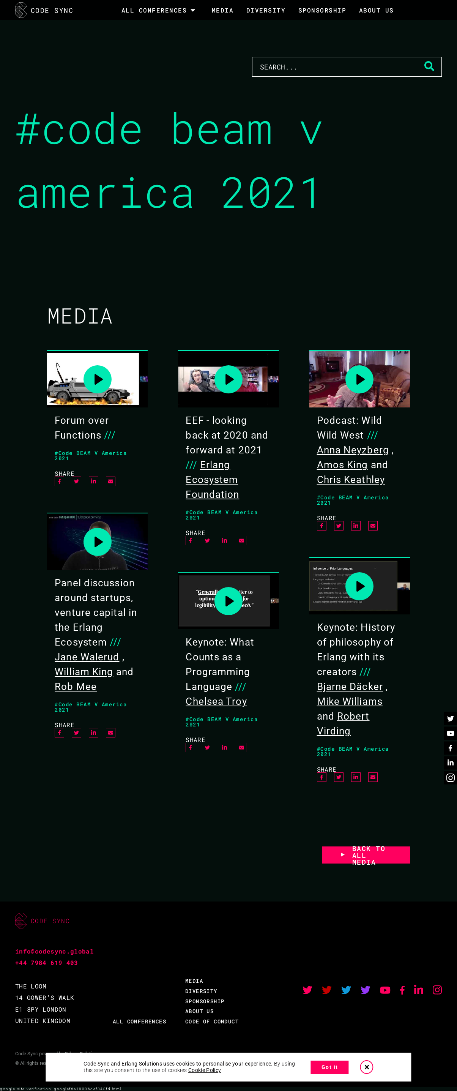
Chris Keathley (351, 479)
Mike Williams (350, 701)
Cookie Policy (204, 1070)
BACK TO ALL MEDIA (369, 855)
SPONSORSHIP (322, 10)
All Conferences (154, 10)
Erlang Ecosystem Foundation (212, 479)
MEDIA (223, 10)
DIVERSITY (266, 10)
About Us (376, 10)
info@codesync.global (54, 951)
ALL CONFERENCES (139, 1021)
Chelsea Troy (216, 701)
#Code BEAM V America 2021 (91, 455)
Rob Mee (76, 686)
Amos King (342, 465)
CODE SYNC (44, 10)
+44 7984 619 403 (46, 962)
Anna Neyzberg (353, 450)
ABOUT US (199, 1011)
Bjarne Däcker (350, 686)
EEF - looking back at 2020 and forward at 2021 (227, 435)
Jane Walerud (87, 657)
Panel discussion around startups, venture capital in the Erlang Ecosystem (96, 612)
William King (84, 671)
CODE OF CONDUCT (212, 1021)
